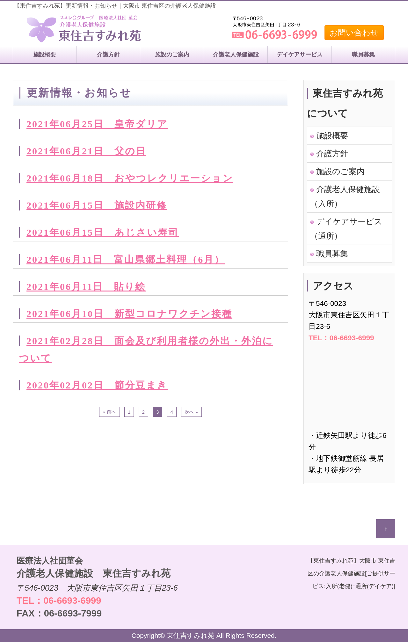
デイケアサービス (300, 54)
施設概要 (44, 54)
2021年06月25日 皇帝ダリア (97, 124)
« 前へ (109, 412)
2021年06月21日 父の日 (86, 151)
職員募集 (363, 54)
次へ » (191, 412)
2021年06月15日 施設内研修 (96, 205)
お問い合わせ (354, 32)
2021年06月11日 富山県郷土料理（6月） (125, 259)
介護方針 (108, 54)
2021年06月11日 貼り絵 (86, 286)
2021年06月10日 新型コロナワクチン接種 (129, 313)
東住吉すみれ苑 (191, 635)
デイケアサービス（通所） (346, 228)
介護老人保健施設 (236, 54)
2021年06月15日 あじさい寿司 (102, 232)
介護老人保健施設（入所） (345, 196)
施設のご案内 (172, 54)
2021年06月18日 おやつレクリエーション (129, 178)
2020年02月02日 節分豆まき (97, 385)
